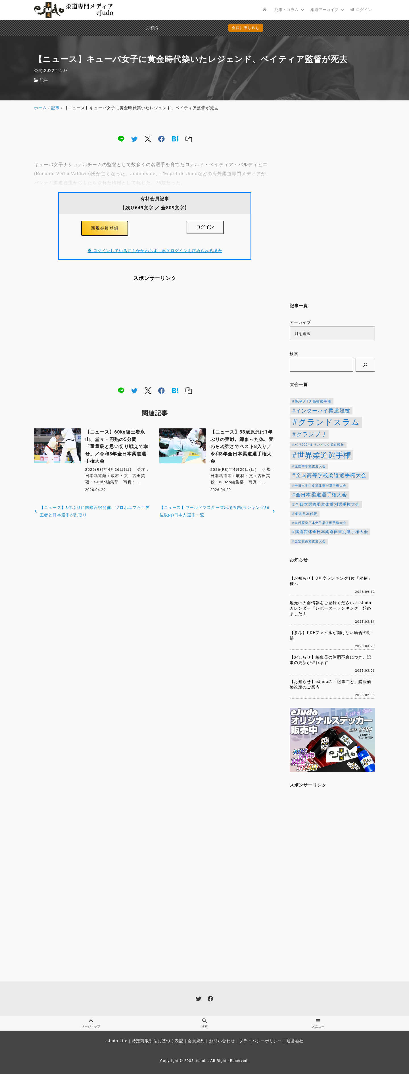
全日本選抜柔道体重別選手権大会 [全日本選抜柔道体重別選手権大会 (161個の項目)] (327, 504)
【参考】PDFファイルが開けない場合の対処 (330, 635)
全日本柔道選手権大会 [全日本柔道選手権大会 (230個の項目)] (321, 495)
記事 (44, 80)
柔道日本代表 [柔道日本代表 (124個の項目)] (306, 514)
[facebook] (161, 138)
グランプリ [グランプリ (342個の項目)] (311, 434)
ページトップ (91, 1024)
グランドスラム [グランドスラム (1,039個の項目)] (329, 422)
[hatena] (175, 138)
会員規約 (196, 1041)
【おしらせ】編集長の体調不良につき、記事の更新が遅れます (330, 660)
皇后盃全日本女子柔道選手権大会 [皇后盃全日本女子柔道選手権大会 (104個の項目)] (320, 523)
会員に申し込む (206, 28)
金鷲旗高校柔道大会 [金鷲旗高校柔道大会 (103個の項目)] (310, 541)
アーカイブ (300, 322)
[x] (148, 138)
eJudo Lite (116, 1041)
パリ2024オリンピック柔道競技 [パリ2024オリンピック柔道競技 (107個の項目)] (319, 445)
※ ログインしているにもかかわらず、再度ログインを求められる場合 (154, 252)
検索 (294, 353)
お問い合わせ (222, 1041)
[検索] (365, 365)
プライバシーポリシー (260, 1041)
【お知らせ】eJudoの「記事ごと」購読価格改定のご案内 (330, 684)
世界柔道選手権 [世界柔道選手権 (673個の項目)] (324, 455)
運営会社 (295, 1041)
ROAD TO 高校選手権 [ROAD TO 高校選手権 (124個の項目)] (313, 401)
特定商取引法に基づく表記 (157, 1041)
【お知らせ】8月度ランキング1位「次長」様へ (331, 581)
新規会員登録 (104, 229)
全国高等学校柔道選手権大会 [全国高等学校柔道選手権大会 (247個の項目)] (331, 475)
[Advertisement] (155, 335)
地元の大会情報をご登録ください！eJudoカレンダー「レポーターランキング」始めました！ (330, 608)
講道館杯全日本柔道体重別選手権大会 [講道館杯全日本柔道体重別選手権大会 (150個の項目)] (331, 531)
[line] (121, 138)
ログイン (205, 227)
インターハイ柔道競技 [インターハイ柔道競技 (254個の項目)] (323, 411)
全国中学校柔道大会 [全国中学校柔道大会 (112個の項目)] (310, 466)
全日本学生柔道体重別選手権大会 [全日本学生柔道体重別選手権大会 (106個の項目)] (320, 486)
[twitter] (134, 138)
